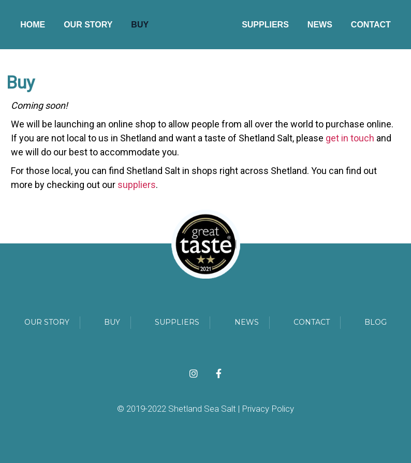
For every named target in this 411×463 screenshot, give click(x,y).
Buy (140, 24)
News (319, 24)
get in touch (350, 138)
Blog (375, 322)
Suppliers (265, 24)
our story (46, 322)
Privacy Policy (268, 408)
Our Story (88, 24)
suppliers (137, 184)
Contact (371, 24)
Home (32, 24)
